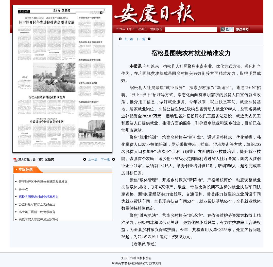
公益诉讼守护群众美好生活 (37, 204)
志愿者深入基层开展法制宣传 (38, 219)
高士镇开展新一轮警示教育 (37, 212)
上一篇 (128, 39)
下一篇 (140, 39)
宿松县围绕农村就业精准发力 (38, 197)
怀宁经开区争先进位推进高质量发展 (43, 181)
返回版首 (156, 29)
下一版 (105, 159)
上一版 (92, 159)
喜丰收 (23, 189)
